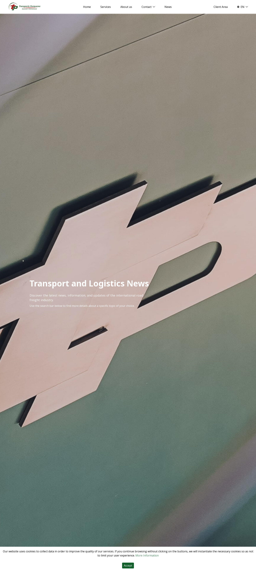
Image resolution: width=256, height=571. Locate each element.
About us (126, 7)
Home (87, 7)
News (168, 7)
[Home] (24, 6)
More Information (147, 555)
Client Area (221, 7)
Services (105, 7)
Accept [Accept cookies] (128, 565)
